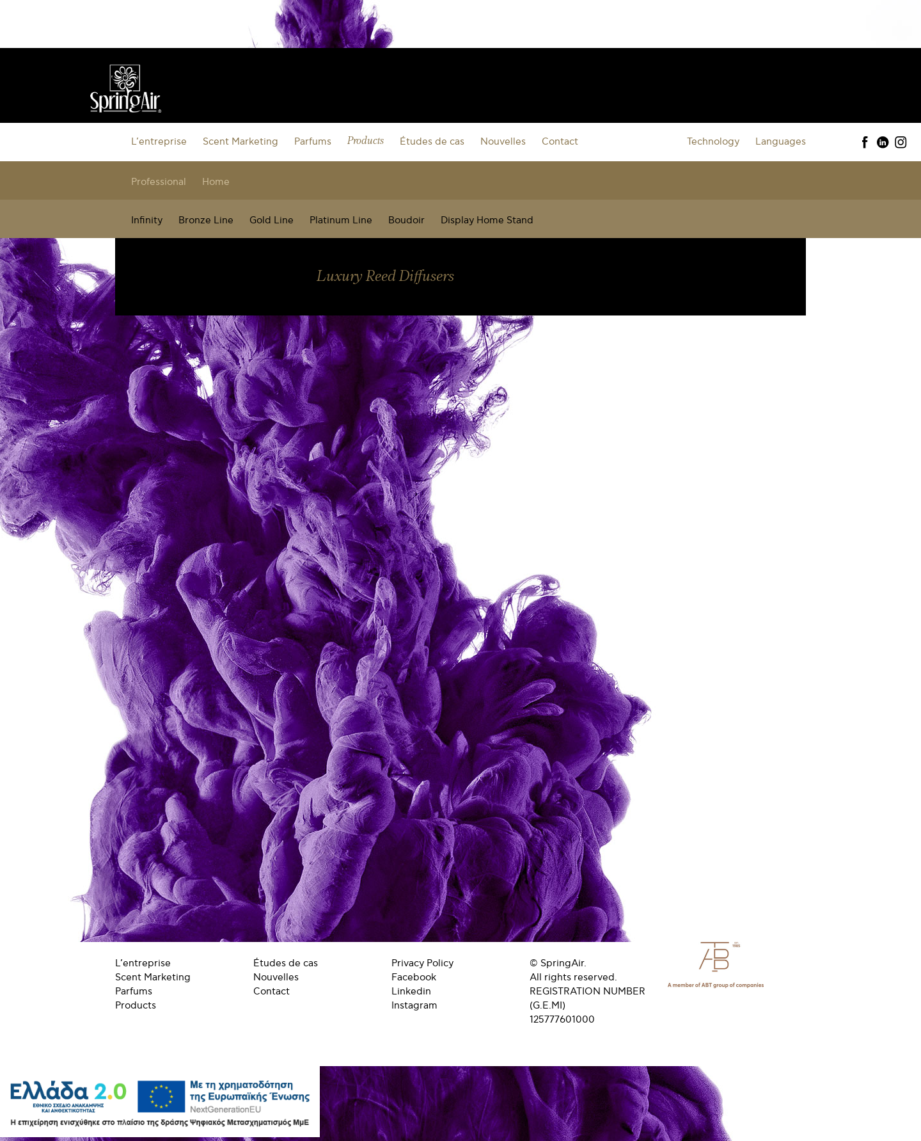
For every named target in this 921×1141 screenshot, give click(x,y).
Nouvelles (503, 141)
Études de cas (432, 141)
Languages (780, 141)
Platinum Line (341, 220)
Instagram (414, 1005)
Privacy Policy (422, 963)
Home (216, 182)
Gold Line (271, 220)
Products (365, 141)
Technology (713, 141)
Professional (158, 182)
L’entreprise (159, 141)
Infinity (146, 220)
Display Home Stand (487, 220)
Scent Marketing (240, 141)
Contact (560, 141)
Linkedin (411, 991)
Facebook (413, 977)
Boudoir (406, 220)
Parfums (312, 141)
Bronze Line (205, 220)
